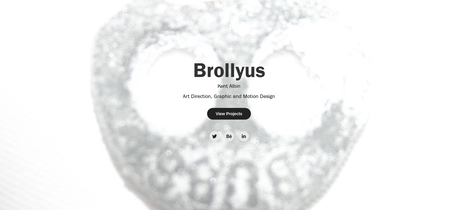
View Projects (229, 113)
